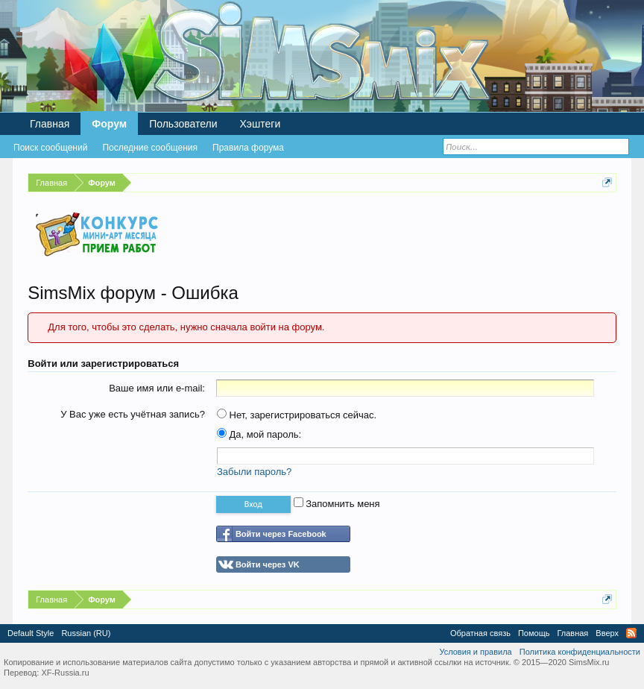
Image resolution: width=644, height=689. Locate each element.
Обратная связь (480, 633)
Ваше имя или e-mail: (157, 388)
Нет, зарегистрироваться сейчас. (296, 415)
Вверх (607, 633)
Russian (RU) (85, 633)
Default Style (30, 633)
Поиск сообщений (50, 147)
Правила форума (248, 147)
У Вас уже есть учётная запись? (132, 414)
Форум (109, 124)
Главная (49, 124)
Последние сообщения (150, 147)
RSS (631, 633)
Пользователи (183, 124)
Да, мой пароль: (259, 434)
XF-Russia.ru (65, 672)
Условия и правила (475, 651)
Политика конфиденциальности (580, 651)
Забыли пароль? (254, 471)
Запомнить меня (337, 503)
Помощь (534, 633)
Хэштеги (260, 124)
